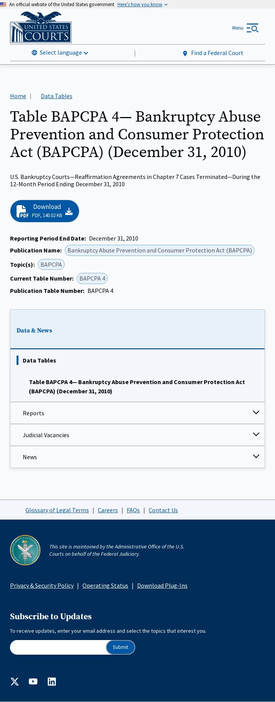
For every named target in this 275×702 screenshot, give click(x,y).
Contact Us (163, 510)
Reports (33, 413)
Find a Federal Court (212, 53)
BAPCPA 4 (92, 278)
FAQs (133, 510)
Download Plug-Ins (162, 585)
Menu (237, 28)
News (30, 457)
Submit (120, 647)
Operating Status (105, 585)
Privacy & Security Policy (42, 585)
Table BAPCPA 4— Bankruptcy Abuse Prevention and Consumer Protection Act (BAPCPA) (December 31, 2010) (137, 386)
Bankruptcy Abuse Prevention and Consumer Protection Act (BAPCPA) (159, 250)
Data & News (34, 330)
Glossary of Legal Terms (57, 510)
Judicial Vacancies (46, 435)
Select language (61, 52)
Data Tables (39, 360)
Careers (108, 510)
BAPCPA (51, 264)
